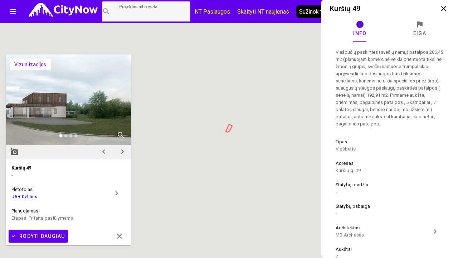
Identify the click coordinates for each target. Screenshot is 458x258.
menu (13, 11)
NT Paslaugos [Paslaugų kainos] (212, 11)
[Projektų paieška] (146, 11)
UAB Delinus (24, 196)
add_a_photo (14, 151)
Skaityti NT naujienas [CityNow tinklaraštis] (263, 11)
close (443, 8)
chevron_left (103, 151)
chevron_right (122, 151)
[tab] (360, 29)
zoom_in (121, 135)
